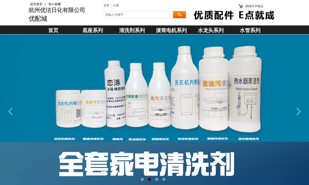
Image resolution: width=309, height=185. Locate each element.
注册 (116, 5)
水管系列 (250, 30)
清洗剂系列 (132, 30)
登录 (106, 5)
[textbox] (138, 14)
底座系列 (92, 30)
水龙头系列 (211, 30)
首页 (53, 30)
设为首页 (36, 4)
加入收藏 (54, 4)
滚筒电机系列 (171, 30)
